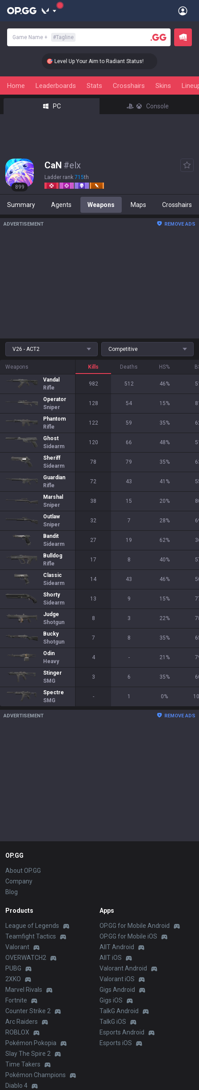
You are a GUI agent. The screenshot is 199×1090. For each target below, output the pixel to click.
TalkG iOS (113, 1021)
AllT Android (117, 947)
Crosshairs (129, 86)
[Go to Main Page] (21, 10)
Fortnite (16, 1000)
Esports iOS (116, 1042)
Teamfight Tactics (30, 936)
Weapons (101, 204)
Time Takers (22, 1064)
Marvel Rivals (23, 989)
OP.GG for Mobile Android (135, 925)
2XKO (13, 979)
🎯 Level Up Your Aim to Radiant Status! (103, 61)
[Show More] (49, 11)
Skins (163, 86)
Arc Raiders (21, 1021)
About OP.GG (23, 870)
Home (16, 86)
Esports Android (122, 1032)
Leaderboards (56, 86)
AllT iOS (111, 957)
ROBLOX (17, 1032)
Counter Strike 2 (28, 1010)
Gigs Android (117, 989)
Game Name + (44, 37)
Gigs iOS (111, 1000)
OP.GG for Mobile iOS (128, 936)
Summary (21, 204)
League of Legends (32, 925)
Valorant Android (123, 968)
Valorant (17, 947)
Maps (138, 204)
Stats (94, 86)
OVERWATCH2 (25, 957)
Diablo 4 (16, 1085)
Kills (93, 367)
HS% (164, 367)
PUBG (13, 968)
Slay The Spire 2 (28, 1053)
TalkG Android (119, 1010)
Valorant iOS (117, 979)
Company (18, 881)
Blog (11, 891)
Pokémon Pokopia (30, 1042)
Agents (61, 204)
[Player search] (159, 37)
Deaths (129, 367)
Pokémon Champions (35, 1074)
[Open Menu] (183, 11)
